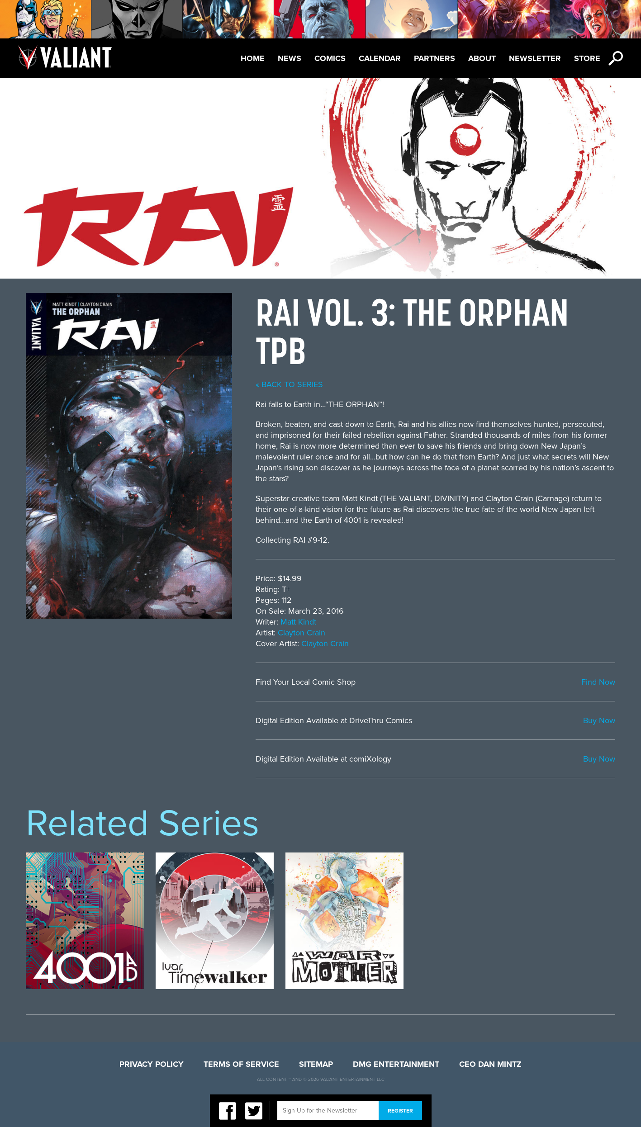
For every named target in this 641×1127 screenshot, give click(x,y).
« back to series (289, 384)
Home (253, 58)
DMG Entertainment (396, 1064)
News (289, 58)
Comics (330, 58)
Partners (434, 58)
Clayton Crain (301, 633)
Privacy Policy (151, 1064)
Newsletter (535, 58)
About (482, 58)
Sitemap (316, 1064)
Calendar (380, 58)
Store (587, 58)
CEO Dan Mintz (490, 1064)
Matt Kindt (298, 622)
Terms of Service (241, 1064)
